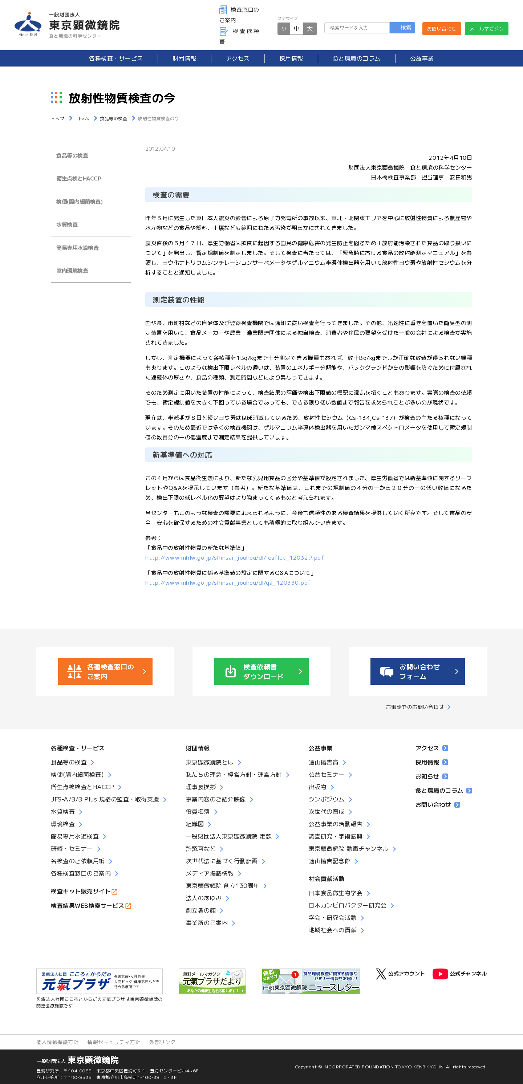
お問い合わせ (442, 28)
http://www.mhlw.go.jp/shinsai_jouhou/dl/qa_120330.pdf (228, 582)
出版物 (318, 786)
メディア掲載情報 (210, 873)
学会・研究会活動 (333, 917)
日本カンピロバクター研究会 (348, 905)
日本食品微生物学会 (336, 892)
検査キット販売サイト (81, 890)
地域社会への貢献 (333, 929)
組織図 (195, 823)
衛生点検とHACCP (78, 178)
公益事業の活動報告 (336, 823)
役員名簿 (198, 811)
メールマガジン (487, 28)
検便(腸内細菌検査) (79, 201)
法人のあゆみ (204, 897)
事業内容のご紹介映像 (216, 799)
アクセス (238, 58)
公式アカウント (400, 974)
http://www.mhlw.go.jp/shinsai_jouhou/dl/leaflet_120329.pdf (234, 557)
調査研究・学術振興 (336, 836)
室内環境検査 (72, 270)
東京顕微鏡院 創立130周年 (222, 885)
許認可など (201, 848)
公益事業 (422, 58)
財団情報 (184, 58)
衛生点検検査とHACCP (82, 786)
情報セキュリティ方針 (114, 1042)
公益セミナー (327, 774)
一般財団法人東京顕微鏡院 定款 (229, 836)
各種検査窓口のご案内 (81, 873)
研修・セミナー (72, 848)
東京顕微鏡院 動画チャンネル (349, 848)
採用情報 (291, 58)
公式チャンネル (460, 974)
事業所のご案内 (207, 922)
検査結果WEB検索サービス (88, 905)
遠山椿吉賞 (324, 762)
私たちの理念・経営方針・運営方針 (234, 774)
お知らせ (431, 776)
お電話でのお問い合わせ (415, 706)
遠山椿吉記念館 (330, 860)
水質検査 (66, 224)
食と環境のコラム (357, 58)
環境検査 (63, 823)
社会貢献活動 (327, 878)
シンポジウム (327, 799)
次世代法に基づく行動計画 (222, 860)
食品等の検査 (72, 155)
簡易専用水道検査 (77, 247)
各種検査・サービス (78, 747)
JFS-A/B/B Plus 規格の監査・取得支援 (105, 799)
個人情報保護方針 (57, 1042)
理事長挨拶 (201, 786)
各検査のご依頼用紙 (78, 860)
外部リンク (162, 1042)
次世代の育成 (327, 811)
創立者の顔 (201, 910)
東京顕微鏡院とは (210, 762)
